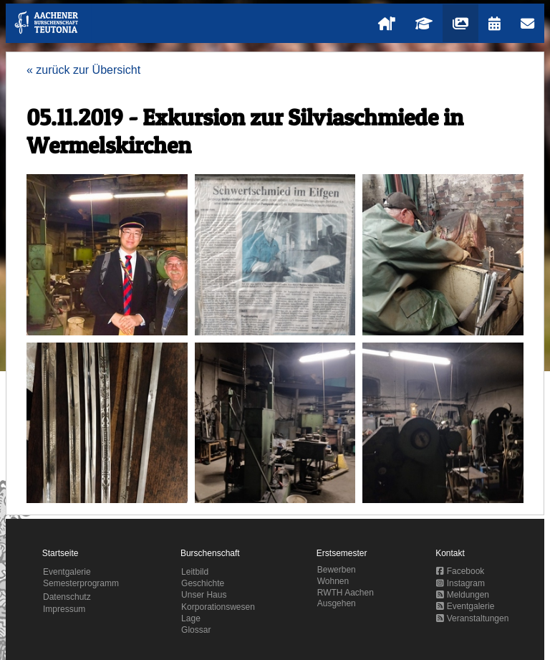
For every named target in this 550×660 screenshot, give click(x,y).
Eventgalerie (67, 572)
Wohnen (333, 581)
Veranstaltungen (472, 618)
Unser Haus (203, 595)
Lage (191, 618)
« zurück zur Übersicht (83, 70)
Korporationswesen (218, 607)
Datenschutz (67, 597)
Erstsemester (342, 553)
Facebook (460, 571)
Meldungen (462, 595)
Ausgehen (336, 603)
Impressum (64, 609)
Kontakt (450, 553)
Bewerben (336, 570)
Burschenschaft (210, 553)
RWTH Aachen (345, 593)
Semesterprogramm (81, 583)
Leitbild (194, 572)
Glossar (196, 630)
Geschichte (202, 583)
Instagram (460, 583)
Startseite (60, 553)
